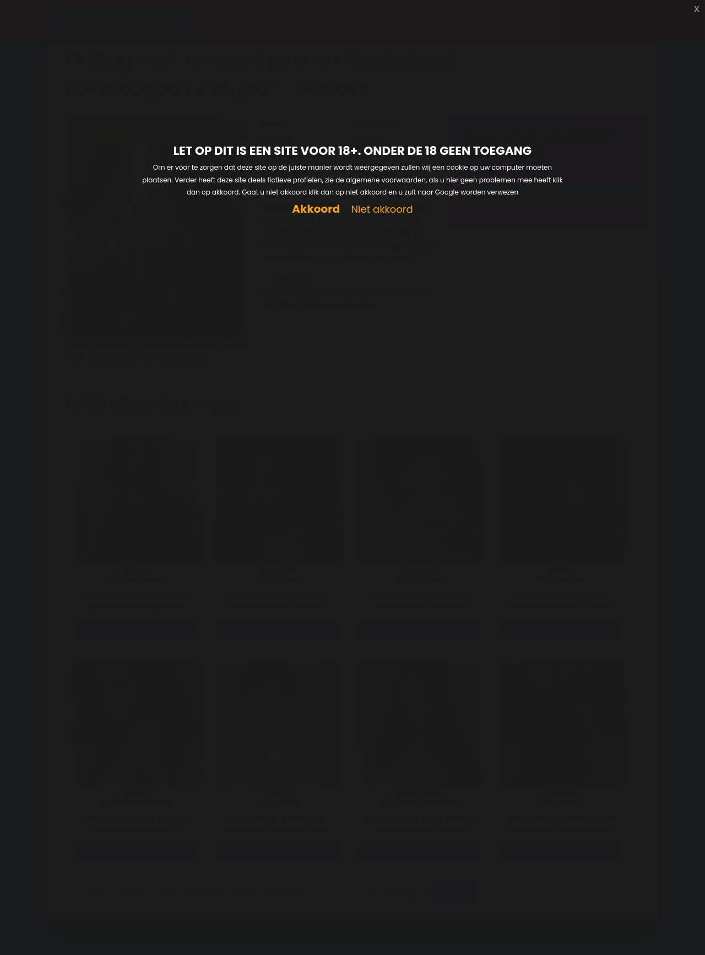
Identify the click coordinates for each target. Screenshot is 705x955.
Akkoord (316, 209)
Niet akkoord (382, 209)
